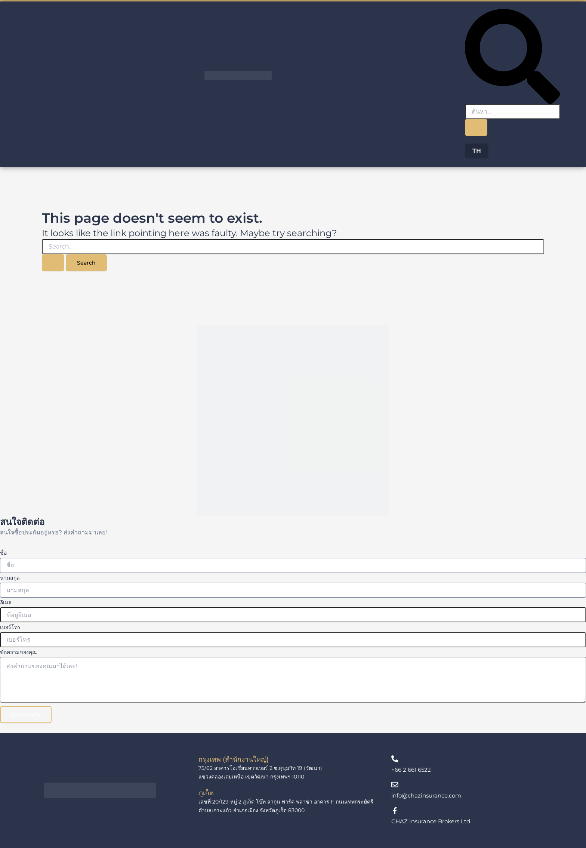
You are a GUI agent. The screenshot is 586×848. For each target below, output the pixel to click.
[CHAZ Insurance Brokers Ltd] (395, 810)
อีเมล (6, 601)
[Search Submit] (53, 262)
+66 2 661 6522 (412, 768)
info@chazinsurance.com (428, 794)
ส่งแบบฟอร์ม (25, 712)
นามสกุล (10, 576)
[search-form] (512, 111)
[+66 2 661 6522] (395, 757)
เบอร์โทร (10, 625)
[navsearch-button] (512, 55)
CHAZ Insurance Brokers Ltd (433, 821)
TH (476, 150)
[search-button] (476, 127)
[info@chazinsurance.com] (395, 783)
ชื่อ (3, 551)
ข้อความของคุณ (18, 650)
